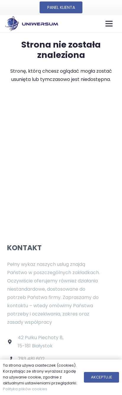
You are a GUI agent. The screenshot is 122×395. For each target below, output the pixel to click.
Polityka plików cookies (25, 389)
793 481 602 (31, 358)
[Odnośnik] (31, 23)
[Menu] (109, 23)
